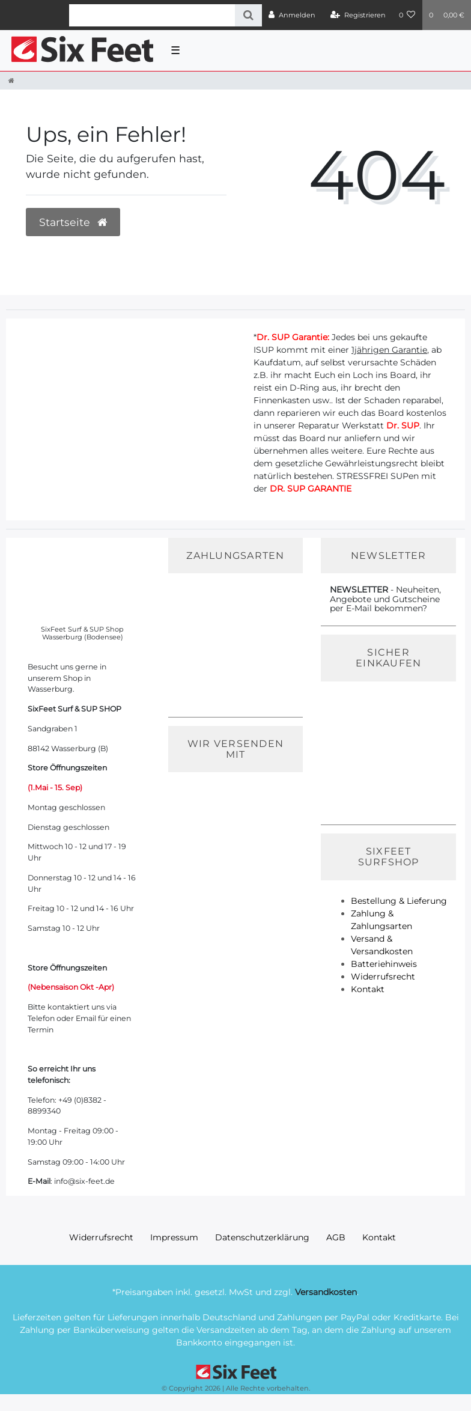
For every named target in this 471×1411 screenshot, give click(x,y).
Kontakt (367, 989)
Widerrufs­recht (101, 1237)
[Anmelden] (292, 15)
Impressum (174, 1237)
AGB (335, 1237)
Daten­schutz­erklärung (262, 1237)
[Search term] (152, 15)
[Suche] (248, 15)
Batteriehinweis (384, 963)
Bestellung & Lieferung (399, 900)
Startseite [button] (73, 222)
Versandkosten (326, 1292)
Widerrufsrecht (383, 976)
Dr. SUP (402, 425)
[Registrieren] (358, 15)
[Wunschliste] (407, 15)
